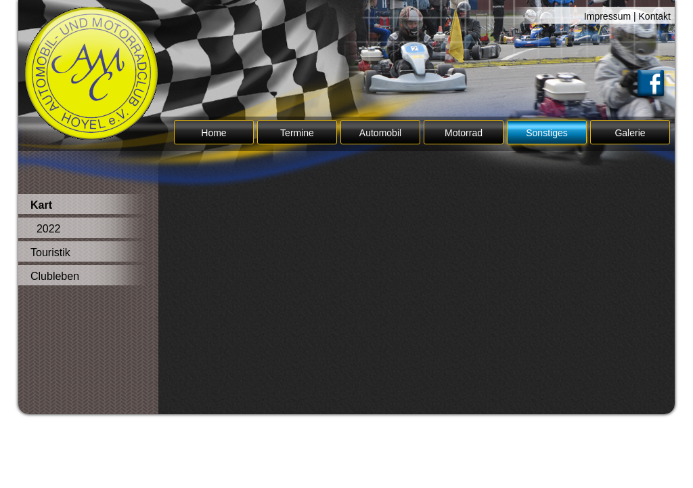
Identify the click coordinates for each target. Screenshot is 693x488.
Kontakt (655, 16)
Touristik (50, 252)
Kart (41, 205)
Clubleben (54, 276)
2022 (45, 229)
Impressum (607, 16)
